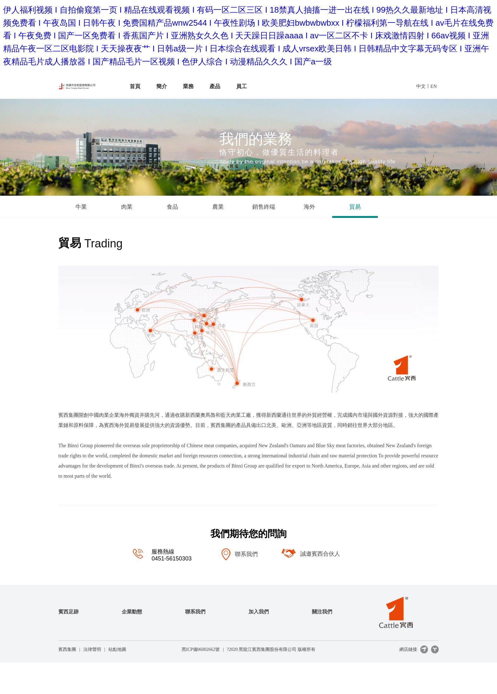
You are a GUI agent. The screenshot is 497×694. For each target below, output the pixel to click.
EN (433, 86)
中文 (421, 86)
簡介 (161, 86)
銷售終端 (263, 207)
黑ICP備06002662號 (201, 649)
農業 (218, 207)
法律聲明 (92, 649)
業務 (188, 86)
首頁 (135, 86)
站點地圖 (117, 649)
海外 (309, 207)
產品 (215, 86)
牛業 (81, 207)
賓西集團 (67, 649)
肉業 (126, 207)
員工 (241, 86)
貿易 (355, 207)
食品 (172, 207)
